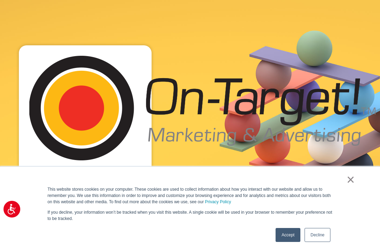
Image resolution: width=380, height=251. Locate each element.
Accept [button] (288, 235)
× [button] (350, 179)
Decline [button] (317, 235)
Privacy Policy (218, 201)
